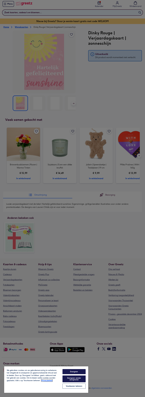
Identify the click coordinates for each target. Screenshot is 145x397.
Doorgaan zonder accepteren (74, 379)
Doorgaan (74, 372)
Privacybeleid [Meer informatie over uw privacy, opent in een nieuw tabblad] (46, 380)
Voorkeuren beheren (74, 386)
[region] (46, 379)
